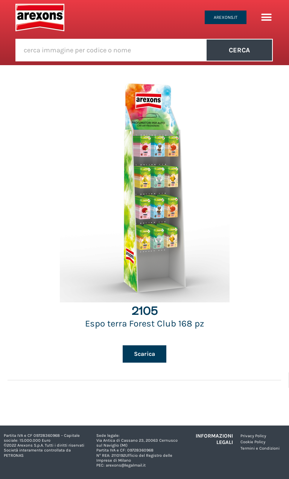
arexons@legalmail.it (126, 465)
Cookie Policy (252, 441)
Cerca (239, 50)
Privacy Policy (253, 435)
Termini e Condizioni (260, 448)
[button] (266, 17)
